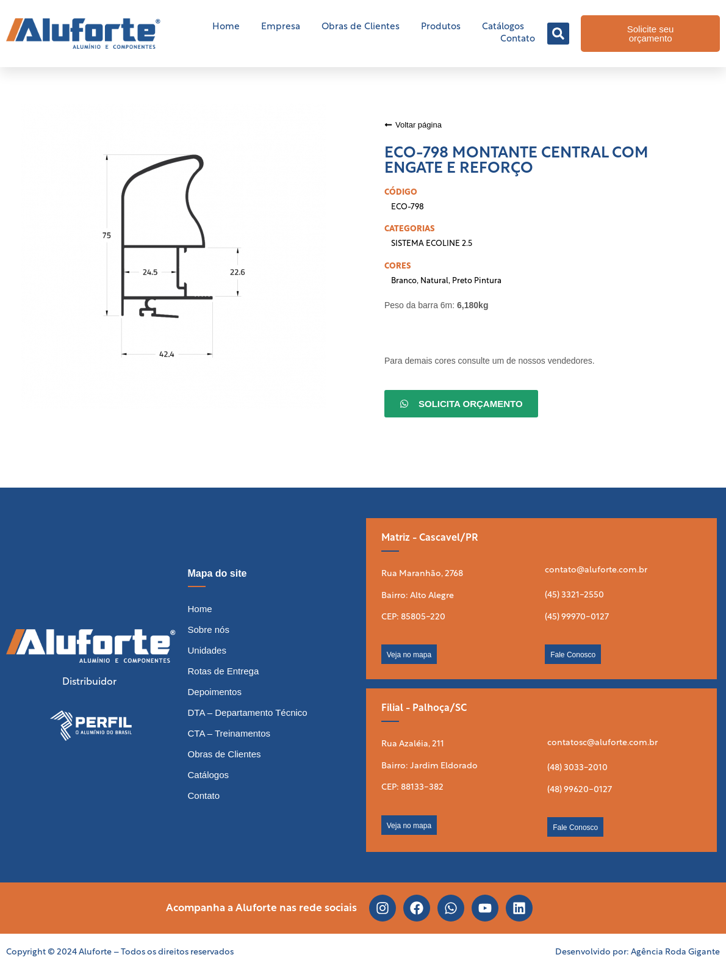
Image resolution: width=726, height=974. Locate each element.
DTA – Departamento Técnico (247, 712)
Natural (434, 281)
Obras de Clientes (361, 27)
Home (226, 27)
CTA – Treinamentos (229, 733)
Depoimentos (215, 692)
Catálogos (503, 27)
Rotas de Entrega (223, 671)
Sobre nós (208, 629)
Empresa (280, 27)
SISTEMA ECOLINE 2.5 (431, 244)
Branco (404, 281)
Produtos (441, 27)
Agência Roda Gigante (675, 952)
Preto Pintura (476, 281)
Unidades (207, 650)
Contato (517, 39)
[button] (558, 34)
